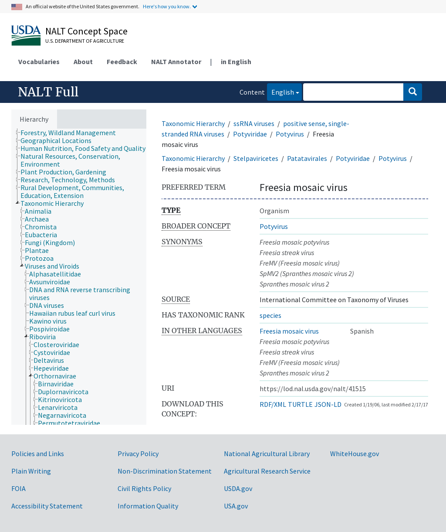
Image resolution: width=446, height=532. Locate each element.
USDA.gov (238, 488)
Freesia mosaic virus (289, 331)
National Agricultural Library (267, 453)
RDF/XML (273, 404)
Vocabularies (39, 61)
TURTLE (300, 404)
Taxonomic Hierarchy (193, 123)
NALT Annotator (176, 61)
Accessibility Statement (47, 505)
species (270, 315)
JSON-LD (327, 404)
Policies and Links (37, 453)
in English (236, 61)
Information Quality (148, 505)
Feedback (122, 61)
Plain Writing (31, 471)
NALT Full (48, 92)
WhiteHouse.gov (354, 453)
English (280, 91)
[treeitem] (72, 132)
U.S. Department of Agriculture (84, 41)
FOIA (18, 488)
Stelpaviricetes (255, 158)
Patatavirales (307, 158)
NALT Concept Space (86, 31)
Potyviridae (250, 134)
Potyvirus (290, 134)
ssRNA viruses (253, 123)
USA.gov (236, 505)
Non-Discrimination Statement (165, 471)
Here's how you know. (167, 6)
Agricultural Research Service (267, 471)
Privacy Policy (138, 453)
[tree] (78, 277)
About (83, 61)
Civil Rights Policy (144, 488)
